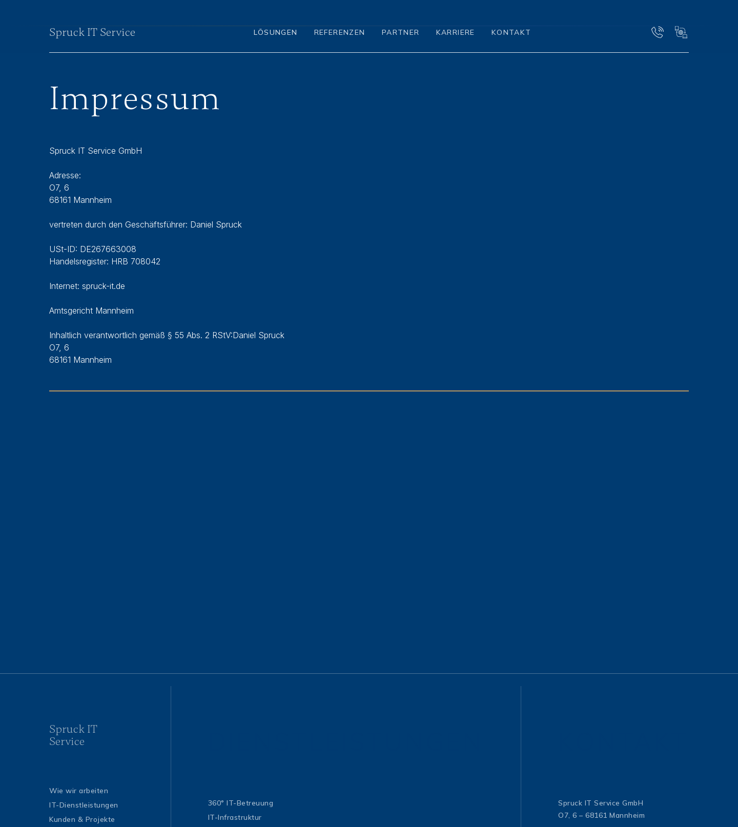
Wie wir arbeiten (78, 790)
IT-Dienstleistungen (83, 804)
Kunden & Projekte (82, 819)
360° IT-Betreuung (241, 802)
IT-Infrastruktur (235, 817)
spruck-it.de (103, 286)
